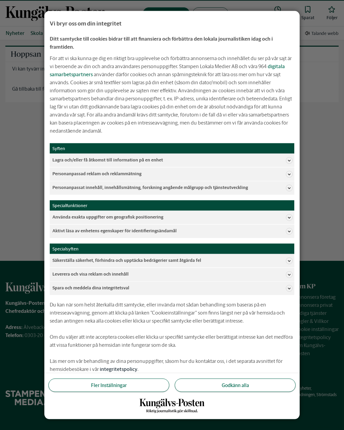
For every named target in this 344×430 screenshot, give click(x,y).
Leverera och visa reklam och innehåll (172, 274)
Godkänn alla (235, 385)
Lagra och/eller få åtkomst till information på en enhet (172, 160)
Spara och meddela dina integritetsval (172, 288)
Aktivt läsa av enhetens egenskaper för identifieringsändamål (172, 231)
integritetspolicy (118, 369)
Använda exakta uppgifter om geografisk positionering (172, 217)
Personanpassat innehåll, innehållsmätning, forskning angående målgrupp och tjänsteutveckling (172, 187)
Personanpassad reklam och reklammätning (172, 174)
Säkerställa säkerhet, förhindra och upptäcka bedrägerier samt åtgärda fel (172, 260)
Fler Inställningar (109, 385)
